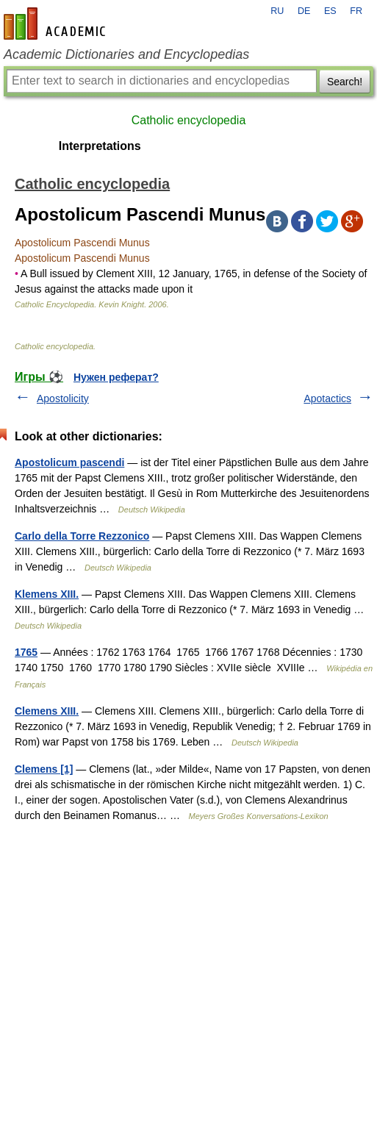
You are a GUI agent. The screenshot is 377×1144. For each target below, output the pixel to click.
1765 (26, 652)
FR (356, 11)
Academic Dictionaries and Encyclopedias (126, 54)
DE (304, 11)
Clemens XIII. (47, 711)
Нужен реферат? (116, 377)
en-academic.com (56, 23)
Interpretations (100, 146)
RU (277, 11)
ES (330, 11)
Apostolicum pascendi (69, 462)
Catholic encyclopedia (189, 120)
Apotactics (327, 398)
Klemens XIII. (47, 594)
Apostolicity (63, 398)
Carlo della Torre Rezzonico (82, 536)
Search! (344, 81)
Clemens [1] (44, 769)
